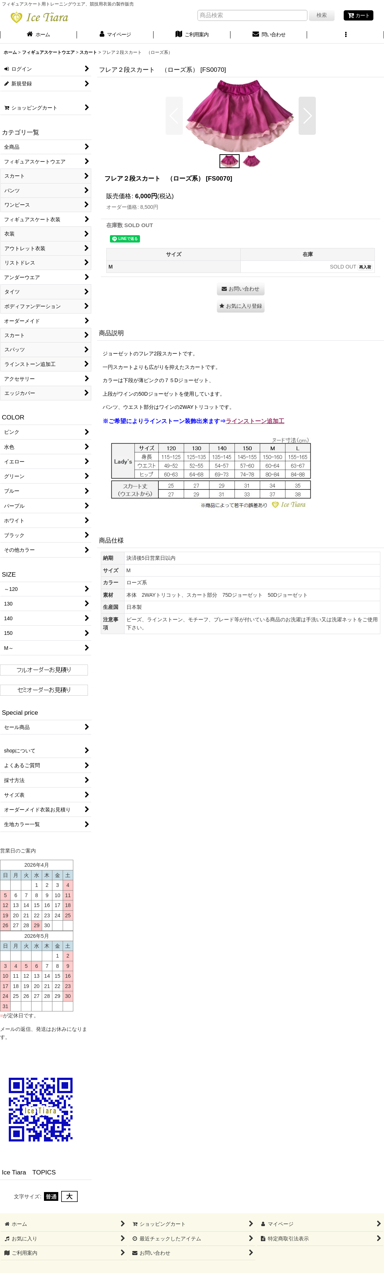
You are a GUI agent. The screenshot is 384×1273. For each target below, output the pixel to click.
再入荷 (365, 267)
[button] (345, 35)
